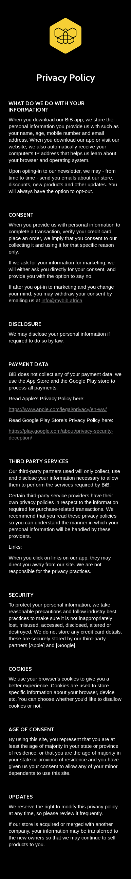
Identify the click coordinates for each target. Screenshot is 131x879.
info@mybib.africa (61, 300)
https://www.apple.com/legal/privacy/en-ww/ (57, 409)
